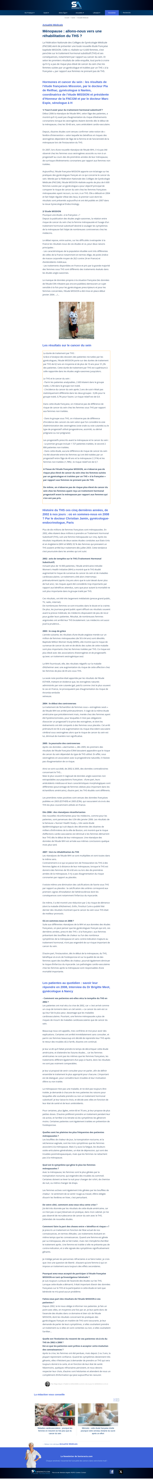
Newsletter (112, 13)
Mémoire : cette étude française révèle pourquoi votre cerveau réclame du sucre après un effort (98, 1429)
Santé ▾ (46, 13)
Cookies (87, 1475)
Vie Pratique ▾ (29, 13)
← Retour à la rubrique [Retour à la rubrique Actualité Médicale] (60, 1446)
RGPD (79, 1475)
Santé (73, 18)
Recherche (127, 13)
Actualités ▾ (80, 13)
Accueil (67, 18)
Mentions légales (69, 1475)
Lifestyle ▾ (96, 13)
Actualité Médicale (83, 18)
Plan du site (57, 1475)
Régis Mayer (58, 1384)
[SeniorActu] (76, 5)
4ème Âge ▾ (63, 13)
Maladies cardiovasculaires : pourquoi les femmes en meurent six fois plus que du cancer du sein (55, 1429)
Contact (94, 1475)
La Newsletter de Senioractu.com (76, 1458)
